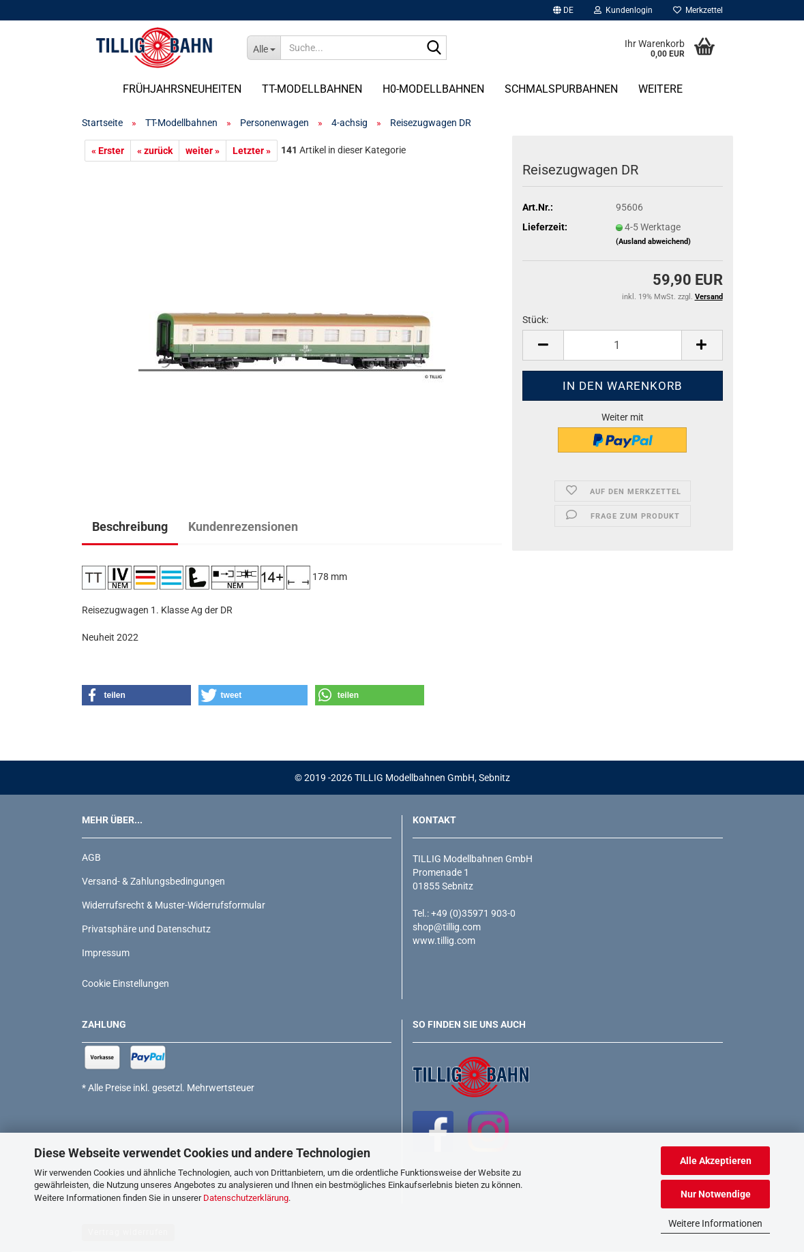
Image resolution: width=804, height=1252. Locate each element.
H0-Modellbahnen (433, 88)
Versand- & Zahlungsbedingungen (153, 881)
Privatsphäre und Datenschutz (146, 928)
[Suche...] (263, 47)
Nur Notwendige (716, 1194)
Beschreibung (130, 526)
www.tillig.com (444, 940)
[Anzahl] (622, 345)
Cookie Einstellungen (125, 983)
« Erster (107, 150)
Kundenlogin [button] (623, 10)
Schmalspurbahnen (561, 88)
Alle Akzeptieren (715, 1160)
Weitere (660, 88)
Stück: (535, 319)
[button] (563, 10)
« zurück (155, 150)
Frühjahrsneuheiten (182, 88)
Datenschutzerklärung (245, 1198)
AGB (91, 857)
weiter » (202, 150)
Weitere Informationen (715, 1223)
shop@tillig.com (447, 926)
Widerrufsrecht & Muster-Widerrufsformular (173, 905)
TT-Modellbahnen (312, 88)
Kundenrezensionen (243, 526)
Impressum (106, 952)
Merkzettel (698, 10)
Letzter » (252, 150)
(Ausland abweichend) (653, 241)
